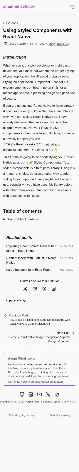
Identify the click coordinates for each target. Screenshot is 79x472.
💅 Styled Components (45, 162)
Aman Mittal (17, 358)
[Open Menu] (72, 7)
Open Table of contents (22, 219)
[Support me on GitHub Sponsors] (16, 301)
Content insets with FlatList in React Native (31, 260)
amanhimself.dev (19, 6)
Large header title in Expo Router (29, 269)
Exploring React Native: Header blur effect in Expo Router (31, 248)
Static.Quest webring (60, 415)
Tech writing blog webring (21, 415)
